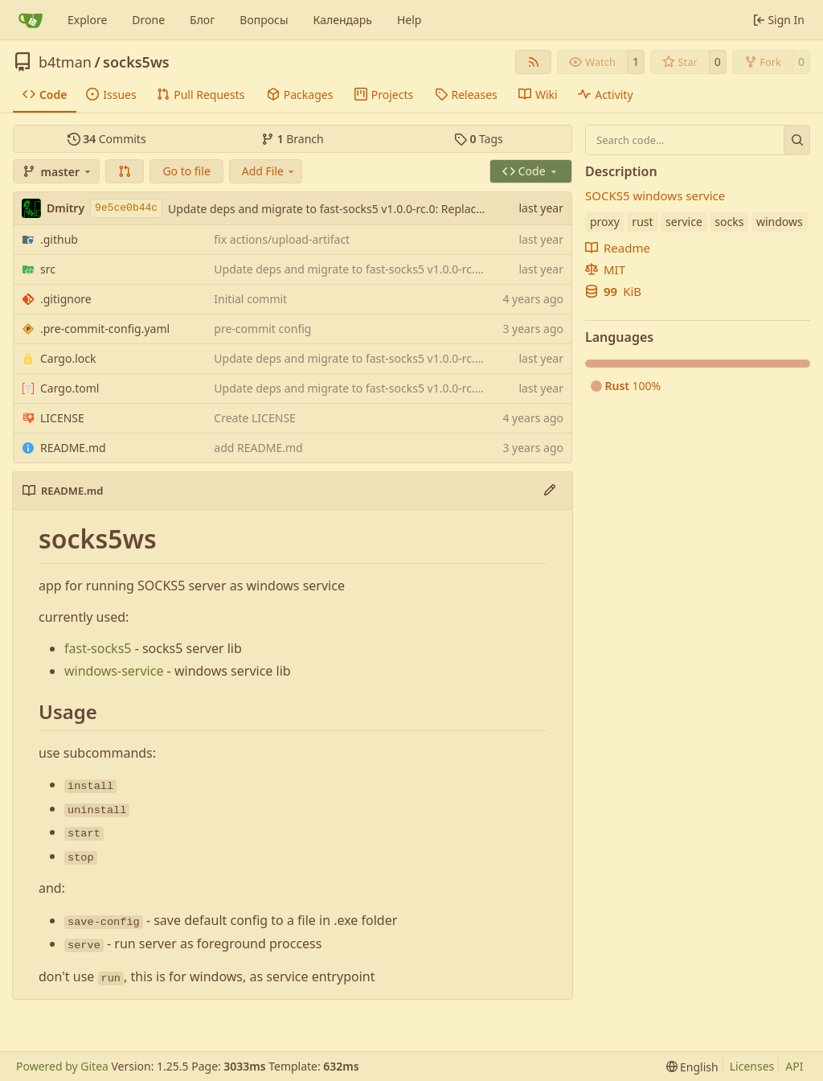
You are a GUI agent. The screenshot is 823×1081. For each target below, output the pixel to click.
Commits (107, 138)
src (47, 269)
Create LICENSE (255, 417)
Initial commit (250, 298)
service (683, 221)
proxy (605, 221)
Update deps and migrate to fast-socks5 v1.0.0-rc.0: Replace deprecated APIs (369, 208)
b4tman (65, 62)
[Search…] (797, 140)
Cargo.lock (68, 358)
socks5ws (136, 62)
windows (779, 221)
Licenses (752, 1066)
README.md (73, 447)
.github (59, 239)
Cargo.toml (69, 388)
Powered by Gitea (62, 1066)
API (794, 1066)
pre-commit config (262, 328)
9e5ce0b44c (126, 208)
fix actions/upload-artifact (282, 239)
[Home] (30, 20)
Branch (292, 138)
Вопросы (264, 19)
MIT (605, 269)
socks (728, 221)
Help (409, 19)
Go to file (186, 171)
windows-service (113, 671)
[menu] (692, 1067)
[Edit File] (550, 490)
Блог (202, 19)
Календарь (342, 19)
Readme (617, 248)
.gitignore (66, 298)
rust (642, 221)
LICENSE (62, 417)
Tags (478, 138)
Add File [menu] (269, 171)
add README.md (258, 447)
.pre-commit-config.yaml (105, 328)
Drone (148, 19)
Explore (87, 19)
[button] (124, 171)
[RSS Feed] (533, 62)
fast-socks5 (97, 648)
